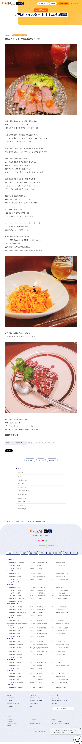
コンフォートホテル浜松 (13, 620)
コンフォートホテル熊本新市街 (60, 679)
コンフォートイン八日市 (58, 641)
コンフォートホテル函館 (58, 562)
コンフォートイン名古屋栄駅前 (38, 628)
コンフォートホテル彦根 (13, 641)
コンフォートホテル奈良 (36, 654)
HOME (9, 695)
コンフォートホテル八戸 (13, 573)
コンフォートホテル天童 (36, 579)
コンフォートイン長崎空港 (36, 679)
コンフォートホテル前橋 (13, 593)
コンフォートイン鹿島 (58, 587)
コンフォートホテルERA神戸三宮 (38, 651)
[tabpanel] (41, 563)
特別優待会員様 (63, 3)
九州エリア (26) (22, 505)
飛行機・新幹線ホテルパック (59, 701)
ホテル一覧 (55, 695)
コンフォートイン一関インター (60, 573)
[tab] (9, 553)
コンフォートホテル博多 (58, 674)
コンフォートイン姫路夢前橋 (14, 654)
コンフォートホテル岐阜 (36, 620)
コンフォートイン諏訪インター (60, 612)
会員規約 (31, 716)
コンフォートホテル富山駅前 (37, 609)
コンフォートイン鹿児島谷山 (59, 682)
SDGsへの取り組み (34, 703)
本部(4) (20, 476)
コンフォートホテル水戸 (13, 587)
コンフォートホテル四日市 (59, 633)
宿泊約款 (54, 719)
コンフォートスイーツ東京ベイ (15, 596)
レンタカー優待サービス (63, 708)
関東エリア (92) (22, 487)
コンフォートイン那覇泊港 (36, 687)
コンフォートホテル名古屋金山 (60, 628)
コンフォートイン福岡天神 (14, 676)
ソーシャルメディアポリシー (57, 716)
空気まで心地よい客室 (13, 703)
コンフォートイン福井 (58, 609)
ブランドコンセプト (35, 698)
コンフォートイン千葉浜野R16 (37, 593)
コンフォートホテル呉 (58, 662)
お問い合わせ (10, 719)
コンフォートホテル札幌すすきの (15, 562)
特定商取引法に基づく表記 (35, 723)
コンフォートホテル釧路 (13, 565)
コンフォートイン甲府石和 (36, 612)
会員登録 (53, 3)
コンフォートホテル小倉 (13, 674)
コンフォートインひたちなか (37, 587)
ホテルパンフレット (34, 719)
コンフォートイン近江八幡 (36, 641)
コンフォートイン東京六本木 (37, 598)
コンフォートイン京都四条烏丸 (15, 644)
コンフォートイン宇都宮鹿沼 (37, 590)
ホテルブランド (11, 698)
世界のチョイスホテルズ (57, 721)
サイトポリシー (10, 721)
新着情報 (54, 703)
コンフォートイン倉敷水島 (14, 662)
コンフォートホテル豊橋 (13, 633)
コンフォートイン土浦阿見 (14, 590)
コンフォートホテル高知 (36, 668)
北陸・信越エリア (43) (24, 491)
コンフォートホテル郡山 (13, 582)
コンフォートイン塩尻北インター (15, 615)
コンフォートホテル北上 (36, 573)
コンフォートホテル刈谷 (13, 630)
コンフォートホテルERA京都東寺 (60, 644)
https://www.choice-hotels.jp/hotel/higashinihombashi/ (41, 443)
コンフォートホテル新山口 (14, 665)
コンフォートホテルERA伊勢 (37, 636)
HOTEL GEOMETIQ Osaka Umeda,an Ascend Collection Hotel (39, 648)
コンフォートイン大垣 (58, 620)
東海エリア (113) (22, 494)
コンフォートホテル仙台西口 (37, 576)
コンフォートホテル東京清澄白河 (60, 598)
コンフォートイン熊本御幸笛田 (15, 682)
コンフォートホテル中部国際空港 (38, 633)
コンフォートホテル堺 (13, 651)
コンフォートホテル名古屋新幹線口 (39, 623)
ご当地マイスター (11, 706)
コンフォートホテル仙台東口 (14, 576)
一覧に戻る (41, 460)
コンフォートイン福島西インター (60, 579)
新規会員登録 (42, 546)
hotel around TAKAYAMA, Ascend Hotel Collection (17, 624)
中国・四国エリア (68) (24, 501)
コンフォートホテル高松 (36, 665)
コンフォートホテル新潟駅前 (14, 607)
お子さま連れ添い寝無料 (36, 701)
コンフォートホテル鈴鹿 (13, 636)
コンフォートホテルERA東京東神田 (61, 596)
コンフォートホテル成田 (58, 593)
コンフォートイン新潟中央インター (39, 607)
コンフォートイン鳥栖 (13, 679)
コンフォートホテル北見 (58, 565)
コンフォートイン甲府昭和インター (16, 612)
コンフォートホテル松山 (13, 668)
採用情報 (9, 725)
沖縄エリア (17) (22, 509)
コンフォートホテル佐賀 (58, 676)
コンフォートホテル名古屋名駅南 (60, 623)
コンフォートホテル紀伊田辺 (14, 657)
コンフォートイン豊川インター (60, 630)
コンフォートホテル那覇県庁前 (15, 687)
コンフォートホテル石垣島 (59, 687)
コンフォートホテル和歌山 (59, 654)
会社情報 (9, 716)
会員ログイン (43, 3)
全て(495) (20, 473)
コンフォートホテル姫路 (58, 651)
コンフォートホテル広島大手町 (38, 662)
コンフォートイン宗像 (35, 676)
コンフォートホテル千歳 (36, 568)
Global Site (74, 3)
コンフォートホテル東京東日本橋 (15, 598)
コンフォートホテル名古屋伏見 (15, 628)
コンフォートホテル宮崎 (36, 682)
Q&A (31, 706)
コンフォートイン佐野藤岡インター (61, 590)
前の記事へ (30, 460)
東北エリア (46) (22, 483)
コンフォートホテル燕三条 (14, 609)
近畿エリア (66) (22, 498)
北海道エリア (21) (22, 480)
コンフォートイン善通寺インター (60, 665)
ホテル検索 (33, 695)
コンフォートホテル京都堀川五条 (38, 644)
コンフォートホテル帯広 (36, 565)
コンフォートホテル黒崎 (36, 674)
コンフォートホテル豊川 (36, 630)
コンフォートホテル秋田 (58, 576)
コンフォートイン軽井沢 (36, 615)
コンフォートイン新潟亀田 (59, 607)
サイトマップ (32, 721)
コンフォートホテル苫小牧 (14, 568)
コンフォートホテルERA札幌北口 (38, 562)
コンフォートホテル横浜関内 (14, 601)
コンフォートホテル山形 (13, 579)
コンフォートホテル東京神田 (37, 596)
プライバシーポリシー (11, 723)
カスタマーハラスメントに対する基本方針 (60, 723)
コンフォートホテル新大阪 (14, 647)
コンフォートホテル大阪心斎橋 (60, 647)
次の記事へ (51, 460)
